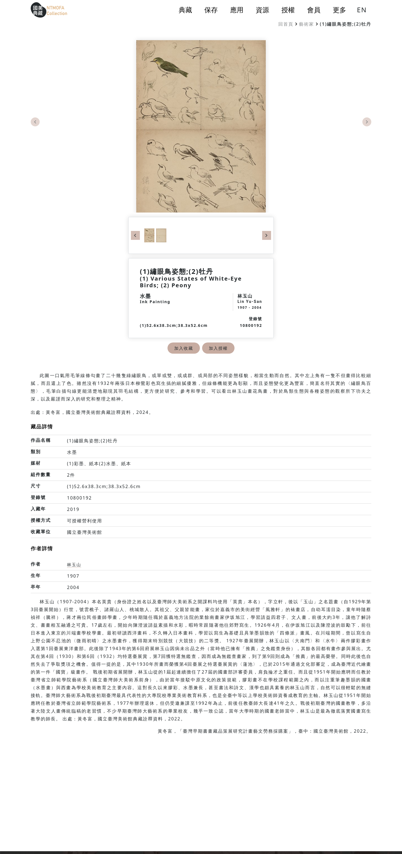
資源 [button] (262, 10)
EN (362, 9)
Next (366, 121)
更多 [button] (339, 10)
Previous (35, 121)
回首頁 (285, 24)
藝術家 (306, 24)
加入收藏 (183, 348)
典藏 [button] (185, 10)
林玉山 (74, 564)
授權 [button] (288, 10)
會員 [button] (313, 10)
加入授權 (219, 348)
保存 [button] (211, 10)
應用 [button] (236, 10)
